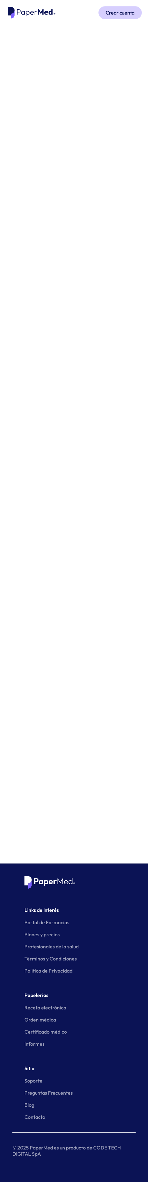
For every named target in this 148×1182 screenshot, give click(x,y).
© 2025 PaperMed (32, 1148)
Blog (29, 1105)
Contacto (34, 1117)
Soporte (33, 1081)
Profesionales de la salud (51, 946)
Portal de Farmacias (46, 922)
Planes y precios (42, 934)
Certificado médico (45, 1032)
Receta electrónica (45, 1007)
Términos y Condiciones (50, 959)
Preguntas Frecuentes (48, 1093)
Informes (34, 1044)
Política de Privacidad (48, 971)
